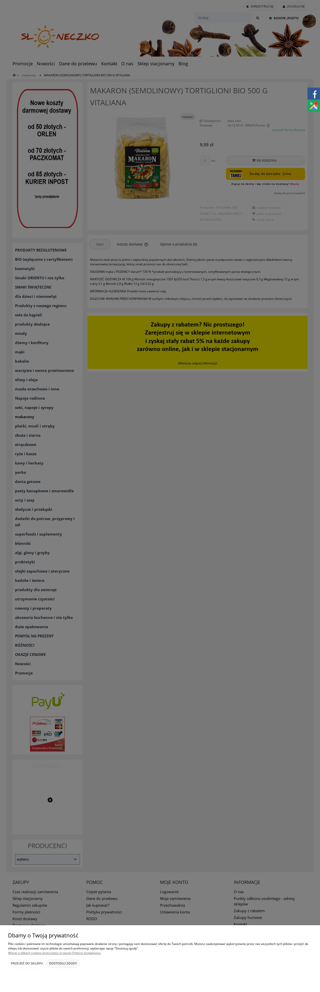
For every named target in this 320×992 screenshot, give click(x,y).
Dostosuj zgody (63, 963)
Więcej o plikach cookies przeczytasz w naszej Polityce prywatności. (54, 953)
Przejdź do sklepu (27, 963)
